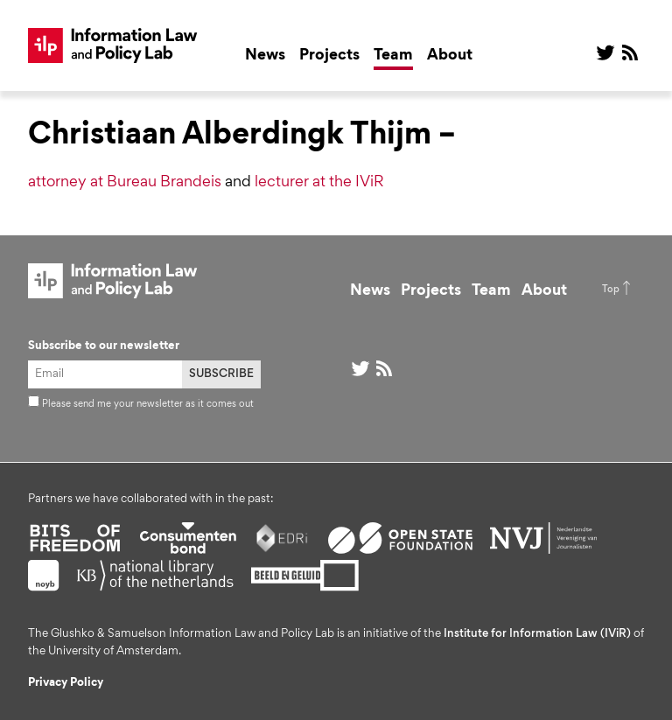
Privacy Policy (65, 683)
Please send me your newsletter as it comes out (141, 404)
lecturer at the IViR (319, 183)
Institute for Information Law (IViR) (537, 634)
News (265, 56)
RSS (630, 52)
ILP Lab (113, 45)
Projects (329, 56)
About (449, 56)
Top (611, 289)
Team (393, 56)
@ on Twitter (605, 52)
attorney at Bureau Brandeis (124, 183)
